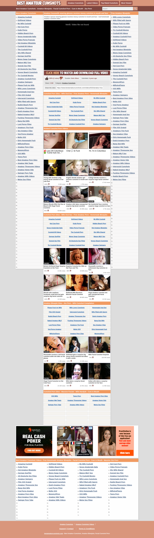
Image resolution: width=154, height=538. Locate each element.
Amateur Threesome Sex (27, 108)
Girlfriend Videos (24, 20)
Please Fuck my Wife (26, 85)
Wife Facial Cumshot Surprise (98, 354)
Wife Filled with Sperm (27, 102)
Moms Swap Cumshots (27, 59)
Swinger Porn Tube (25, 173)
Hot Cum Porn (23, 27)
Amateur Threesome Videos (29, 167)
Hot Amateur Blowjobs (27, 43)
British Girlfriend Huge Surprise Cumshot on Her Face (54, 267)
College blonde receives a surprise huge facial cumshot (98, 178)
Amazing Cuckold (25, 17)
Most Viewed (126, 3)
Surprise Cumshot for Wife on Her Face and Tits (76, 267)
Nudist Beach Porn (25, 105)
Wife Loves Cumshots (26, 89)
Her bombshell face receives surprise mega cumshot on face (99, 205)
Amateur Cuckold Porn (27, 79)
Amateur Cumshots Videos (85, 524)
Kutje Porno (22, 30)
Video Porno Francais (26, 40)
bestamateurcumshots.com (53, 533)
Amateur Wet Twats (25, 163)
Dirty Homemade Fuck (26, 141)
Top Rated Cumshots (109, 3)
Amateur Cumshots (75, 3)
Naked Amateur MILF (26, 115)
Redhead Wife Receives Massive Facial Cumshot (74, 293)
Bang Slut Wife (24, 121)
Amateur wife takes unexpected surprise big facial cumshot (77, 205)
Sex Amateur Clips (25, 131)
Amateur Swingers (25, 82)
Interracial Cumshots (26, 98)
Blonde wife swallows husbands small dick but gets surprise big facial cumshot (54, 294)
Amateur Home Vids (26, 170)
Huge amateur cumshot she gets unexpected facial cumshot (97, 294)
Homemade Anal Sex (26, 92)
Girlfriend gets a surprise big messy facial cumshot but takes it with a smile (77, 356)
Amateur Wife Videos (26, 176)
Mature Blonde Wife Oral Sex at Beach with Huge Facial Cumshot (54, 206)
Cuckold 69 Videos (25, 46)
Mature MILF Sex (24, 63)
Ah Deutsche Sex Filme (27, 69)
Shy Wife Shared (24, 53)
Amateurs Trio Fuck (25, 128)
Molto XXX (22, 137)
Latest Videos (92, 3)
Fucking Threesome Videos (29, 118)
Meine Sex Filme (24, 179)
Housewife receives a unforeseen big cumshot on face (97, 268)
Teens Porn (22, 157)
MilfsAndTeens (24, 144)
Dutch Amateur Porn (26, 111)
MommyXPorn (23, 150)
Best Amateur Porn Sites (27, 160)
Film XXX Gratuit (24, 95)
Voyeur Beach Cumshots (28, 72)
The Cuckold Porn (25, 50)
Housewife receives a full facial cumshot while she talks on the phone (54, 356)
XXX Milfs (21, 154)
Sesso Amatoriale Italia (27, 37)
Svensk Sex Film (24, 66)
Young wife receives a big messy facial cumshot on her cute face (54, 179)
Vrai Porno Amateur (25, 134)
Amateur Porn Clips (25, 147)
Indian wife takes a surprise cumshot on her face (97, 382)
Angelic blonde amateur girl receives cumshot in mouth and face (77, 179)
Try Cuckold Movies (25, 76)
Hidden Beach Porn (25, 33)
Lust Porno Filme (24, 124)
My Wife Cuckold (24, 24)
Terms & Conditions (87, 529)
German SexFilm (24, 56)
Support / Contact (66, 529)
